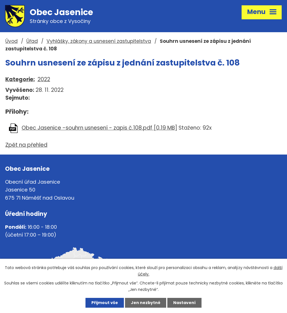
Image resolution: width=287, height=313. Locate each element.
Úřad (32, 41)
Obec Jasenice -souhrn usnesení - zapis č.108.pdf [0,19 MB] (99, 128)
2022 (44, 79)
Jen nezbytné (145, 302)
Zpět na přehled (26, 145)
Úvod (11, 41)
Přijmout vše (104, 302)
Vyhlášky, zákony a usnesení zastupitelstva (99, 41)
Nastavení (184, 302)
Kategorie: (20, 79)
